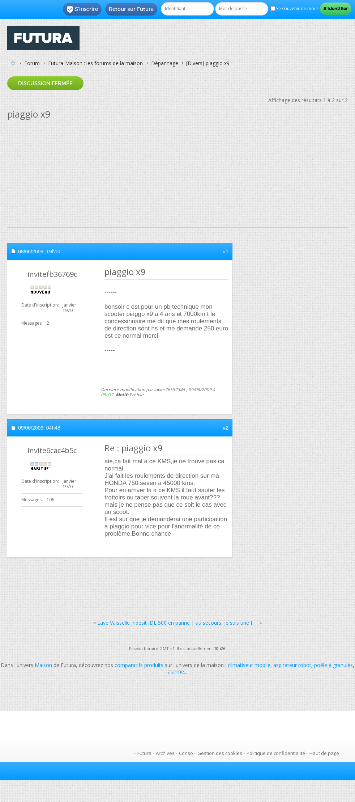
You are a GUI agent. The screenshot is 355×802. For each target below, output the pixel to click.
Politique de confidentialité (276, 753)
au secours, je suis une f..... (227, 622)
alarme (176, 671)
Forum (32, 63)
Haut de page (324, 753)
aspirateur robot (292, 665)
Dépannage (164, 63)
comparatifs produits (139, 665)
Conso (186, 753)
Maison (43, 665)
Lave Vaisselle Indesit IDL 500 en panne (143, 622)
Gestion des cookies (219, 753)
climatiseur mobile (249, 665)
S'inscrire (82, 9)
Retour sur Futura (131, 9)
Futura (144, 753)
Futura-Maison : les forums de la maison (95, 63)
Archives (165, 753)
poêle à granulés (333, 665)
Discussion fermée (45, 83)
